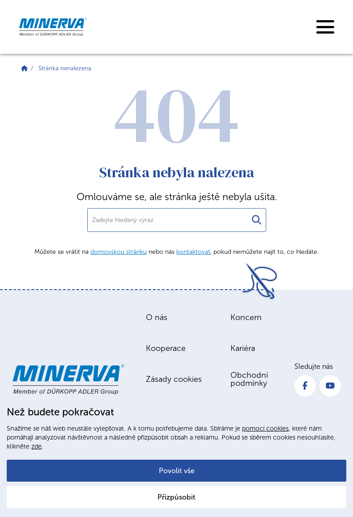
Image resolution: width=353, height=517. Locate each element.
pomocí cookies (265, 428)
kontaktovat (193, 252)
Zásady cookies (174, 379)
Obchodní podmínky (249, 379)
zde (36, 446)
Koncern (246, 317)
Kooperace (166, 348)
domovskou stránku (118, 252)
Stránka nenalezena (64, 68)
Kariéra (242, 348)
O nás (156, 317)
